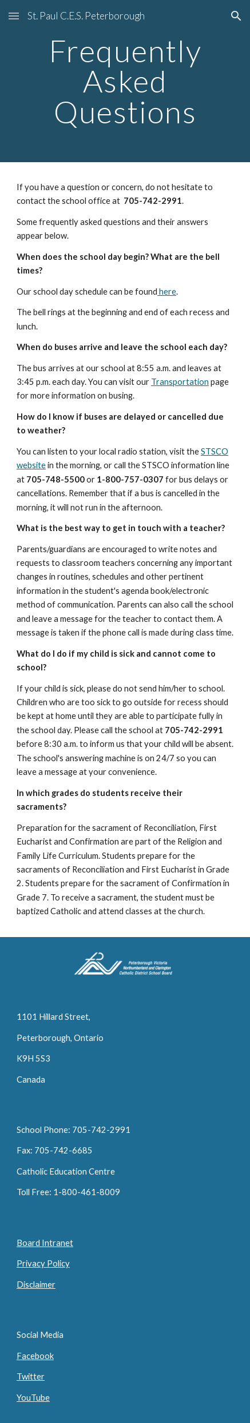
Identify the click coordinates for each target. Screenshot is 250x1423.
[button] (13, 15)
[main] (125, 81)
